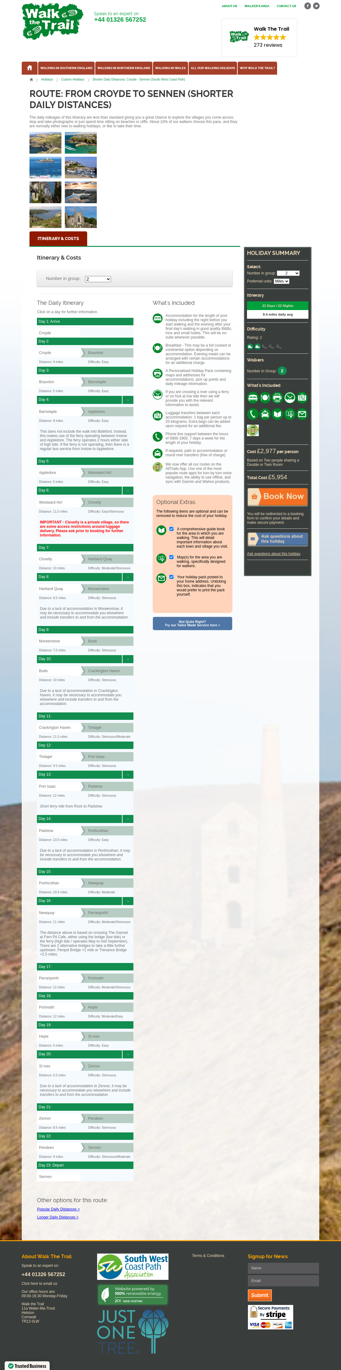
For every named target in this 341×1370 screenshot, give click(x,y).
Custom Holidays (72, 79)
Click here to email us (39, 1283)
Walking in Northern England (123, 68)
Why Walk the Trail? (257, 68)
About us (229, 6)
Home (31, 79)
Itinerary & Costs (58, 238)
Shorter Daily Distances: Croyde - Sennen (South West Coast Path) (138, 79)
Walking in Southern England (66, 68)
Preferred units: (259, 281)
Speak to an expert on (120, 17)
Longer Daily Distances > (58, 1217)
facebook (307, 6)
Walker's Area (257, 6)
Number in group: (63, 278)
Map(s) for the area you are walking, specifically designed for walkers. (201, 561)
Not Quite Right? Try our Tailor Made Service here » (192, 623)
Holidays (47, 79)
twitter (316, 6)
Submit (259, 1295)
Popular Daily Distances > (58, 1209)
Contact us (286, 6)
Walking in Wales (170, 68)
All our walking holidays (213, 68)
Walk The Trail (53, 21)
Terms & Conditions (208, 1256)
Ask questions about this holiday (273, 554)
